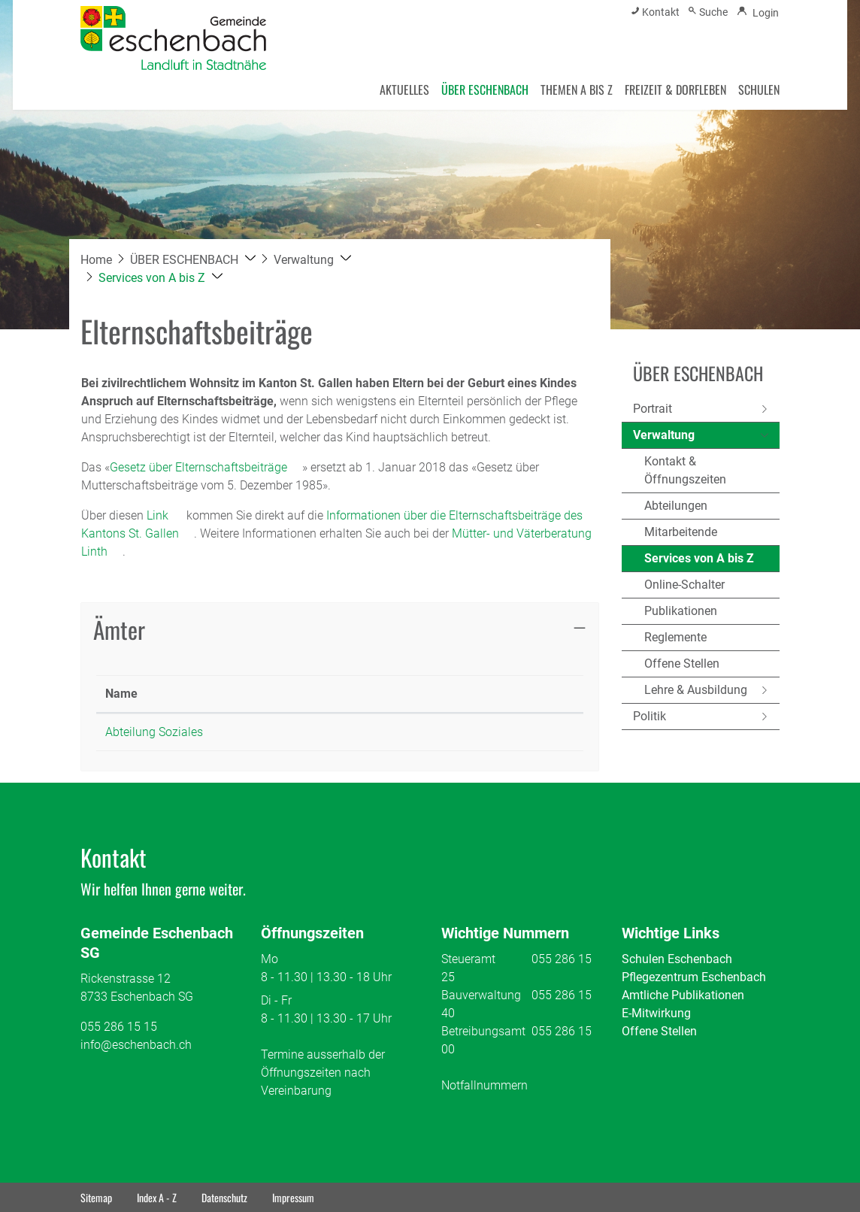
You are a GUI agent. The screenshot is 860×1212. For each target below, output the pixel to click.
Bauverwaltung (481, 995)
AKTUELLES (404, 89)
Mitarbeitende (680, 532)
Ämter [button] (119, 629)
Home (96, 260)
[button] (193, 260)
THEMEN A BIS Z (577, 89)
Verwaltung (664, 435)
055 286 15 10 (298, 732)
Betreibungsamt (483, 1031)
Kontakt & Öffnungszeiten (685, 470)
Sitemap (96, 1197)
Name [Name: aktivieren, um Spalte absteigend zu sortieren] (121, 693)
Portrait (652, 408)
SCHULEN (759, 89)
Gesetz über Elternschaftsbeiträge (206, 467)
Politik (649, 716)
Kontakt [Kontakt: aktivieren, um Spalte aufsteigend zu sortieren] (409, 693)
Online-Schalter (684, 584)
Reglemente (675, 637)
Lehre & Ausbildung (695, 690)
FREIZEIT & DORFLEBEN (675, 89)
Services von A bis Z (699, 561)
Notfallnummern (484, 1085)
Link (165, 515)
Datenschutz (224, 1197)
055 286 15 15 (118, 1027)
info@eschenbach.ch (136, 1045)
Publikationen (680, 611)
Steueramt (468, 959)
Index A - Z (157, 1197)
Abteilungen (675, 505)
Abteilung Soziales (154, 732)
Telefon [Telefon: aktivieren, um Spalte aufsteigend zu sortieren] (280, 693)
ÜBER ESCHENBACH (484, 89)
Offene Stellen (681, 663)
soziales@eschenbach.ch (455, 732)
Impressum (293, 1197)
